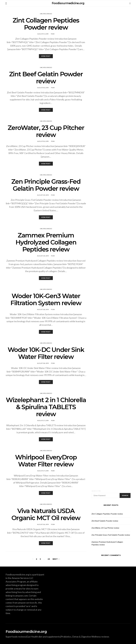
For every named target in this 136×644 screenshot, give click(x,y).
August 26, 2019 (43, 524)
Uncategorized (46, 14)
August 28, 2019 (43, 309)
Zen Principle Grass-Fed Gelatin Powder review (46, 185)
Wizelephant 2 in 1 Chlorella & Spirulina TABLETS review (46, 407)
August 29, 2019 (43, 195)
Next (55, 559)
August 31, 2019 (42, 34)
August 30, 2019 (43, 88)
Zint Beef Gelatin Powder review (46, 77)
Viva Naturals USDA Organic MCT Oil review (45, 514)
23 (49, 559)
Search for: (96, 491)
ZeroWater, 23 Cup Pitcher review (46, 131)
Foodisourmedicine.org (68, 3)
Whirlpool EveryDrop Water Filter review (46, 460)
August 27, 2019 (43, 420)
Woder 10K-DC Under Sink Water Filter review (46, 353)
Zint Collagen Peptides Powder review (46, 24)
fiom (53, 34)
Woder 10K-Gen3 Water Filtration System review (45, 299)
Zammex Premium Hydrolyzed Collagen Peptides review (45, 242)
